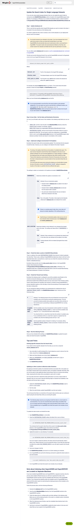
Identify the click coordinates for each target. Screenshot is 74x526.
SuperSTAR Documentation (18, 3)
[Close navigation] (20, 8)
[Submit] (55, 3)
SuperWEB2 (40, 8)
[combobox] (63, 2)
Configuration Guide (48, 8)
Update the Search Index (57, 8)
